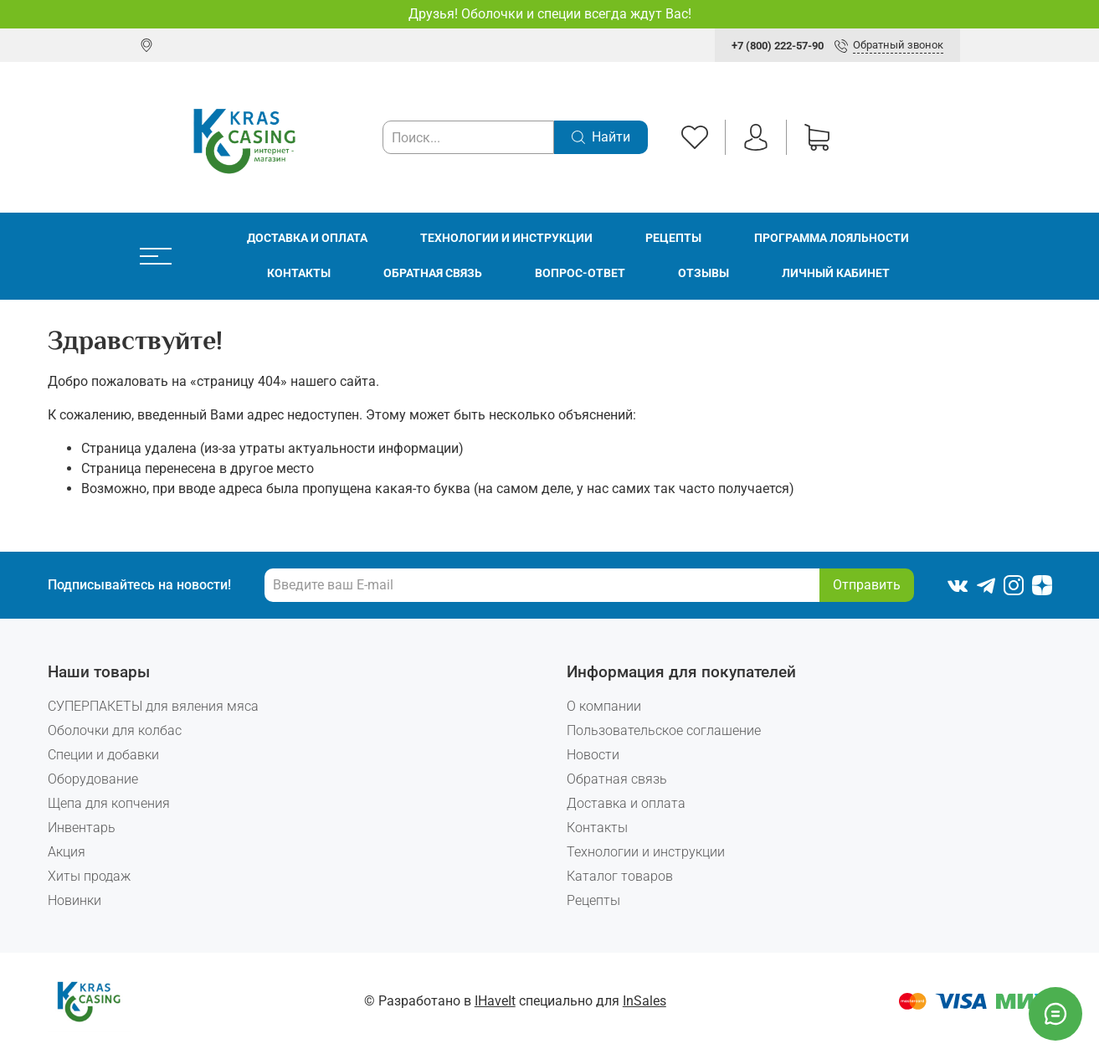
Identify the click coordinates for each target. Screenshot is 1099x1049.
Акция (66, 852)
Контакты (299, 273)
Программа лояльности (831, 238)
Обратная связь (432, 273)
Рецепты (673, 238)
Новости (593, 755)
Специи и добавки (103, 755)
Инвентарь (82, 828)
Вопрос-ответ (580, 273)
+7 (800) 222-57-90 (778, 45)
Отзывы (703, 273)
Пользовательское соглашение (664, 730)
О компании (604, 706)
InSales (644, 1001)
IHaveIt (495, 1001)
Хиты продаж (89, 876)
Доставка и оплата (307, 238)
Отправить (867, 585)
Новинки (74, 900)
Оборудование (93, 779)
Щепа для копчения (109, 803)
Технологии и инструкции (506, 238)
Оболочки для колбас (115, 730)
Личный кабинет (836, 273)
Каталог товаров (620, 876)
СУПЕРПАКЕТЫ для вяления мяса (153, 706)
